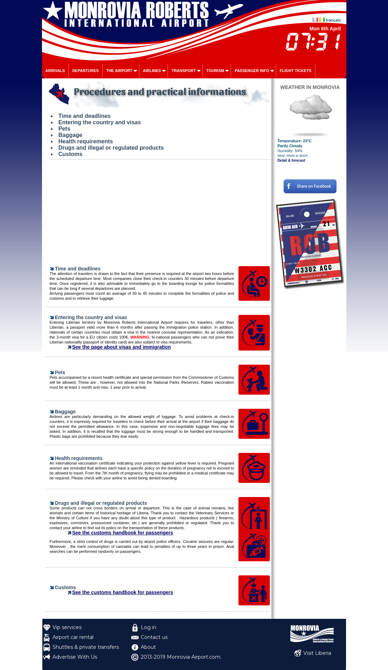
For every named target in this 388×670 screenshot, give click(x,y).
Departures (85, 70)
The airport (119, 70)
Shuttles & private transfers (86, 647)
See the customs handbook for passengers (122, 533)
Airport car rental (73, 637)
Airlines (152, 70)
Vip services (67, 627)
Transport (183, 70)
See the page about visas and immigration (121, 347)
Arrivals (55, 70)
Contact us (154, 637)
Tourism (215, 70)
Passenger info (252, 70)
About (148, 647)
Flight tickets (295, 70)
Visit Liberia (317, 653)
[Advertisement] (158, 216)
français (333, 20)
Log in (148, 627)
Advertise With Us (75, 657)
